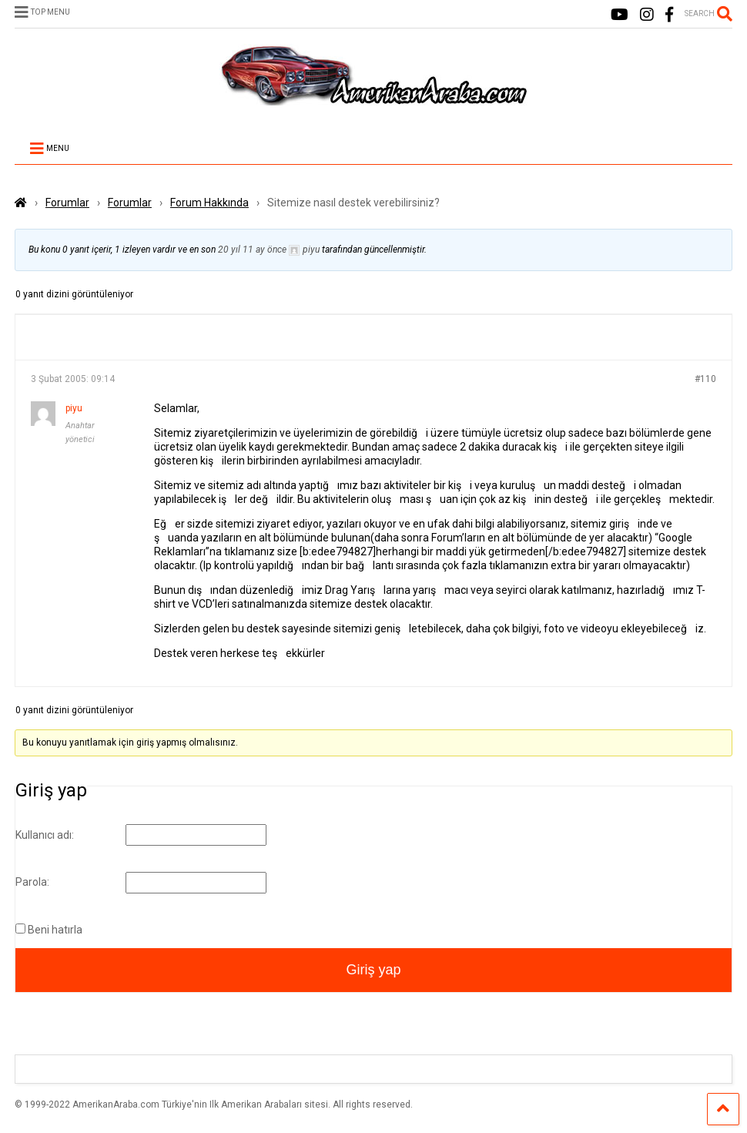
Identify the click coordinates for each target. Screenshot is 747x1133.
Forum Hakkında (209, 202)
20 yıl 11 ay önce (252, 249)
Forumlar (67, 202)
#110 (705, 379)
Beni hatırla (55, 929)
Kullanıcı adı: (44, 835)
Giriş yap (373, 969)
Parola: (32, 882)
